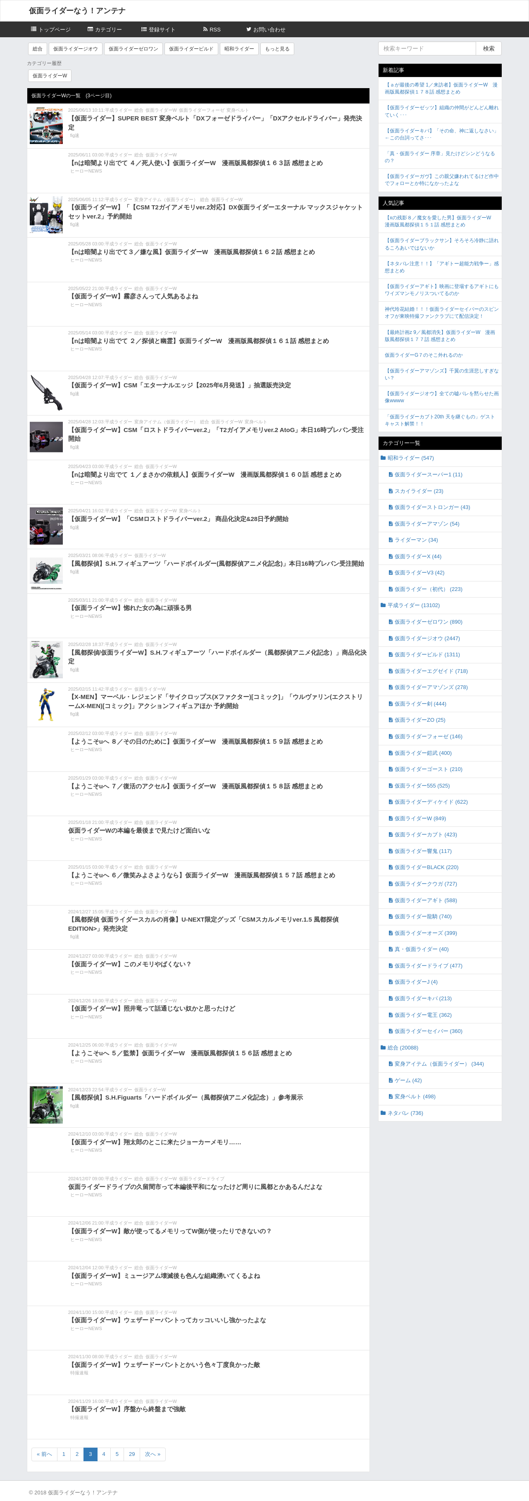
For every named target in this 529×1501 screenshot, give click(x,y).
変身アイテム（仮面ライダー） (166, 199)
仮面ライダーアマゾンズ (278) (431, 687)
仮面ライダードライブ (201, 1178)
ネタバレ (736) (405, 1113)
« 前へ (44, 1454)
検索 (489, 48)
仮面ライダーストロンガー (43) (432, 507)
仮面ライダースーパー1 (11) (428, 474)
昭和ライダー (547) (411, 458)
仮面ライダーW (50, 76)
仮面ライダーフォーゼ (201, 110)
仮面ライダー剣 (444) (420, 704)
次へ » (152, 1454)
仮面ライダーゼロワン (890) (428, 622)
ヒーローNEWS (86, 170)
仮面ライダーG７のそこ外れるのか (424, 355)
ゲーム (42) (408, 1080)
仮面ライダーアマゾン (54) (427, 524)
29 (132, 1454)
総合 (38, 49)
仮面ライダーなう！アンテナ (77, 11)
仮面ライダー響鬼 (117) (423, 851)
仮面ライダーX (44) (418, 556)
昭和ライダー (239, 49)
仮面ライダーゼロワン (133, 49)
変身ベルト (237, 110)
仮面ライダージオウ (75, 49)
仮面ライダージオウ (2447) (427, 638)
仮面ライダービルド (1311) (427, 654)
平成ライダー (118, 110)
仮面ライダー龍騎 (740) (423, 916)
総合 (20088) (403, 1048)
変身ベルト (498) (415, 1096)
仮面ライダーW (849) (420, 818)
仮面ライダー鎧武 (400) (423, 753)
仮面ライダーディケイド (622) (431, 802)
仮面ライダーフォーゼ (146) (428, 736)
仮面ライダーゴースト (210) (428, 769)
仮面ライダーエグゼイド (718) (431, 671)
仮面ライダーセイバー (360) (428, 1031)
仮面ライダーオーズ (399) (426, 933)
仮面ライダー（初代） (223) (428, 589)
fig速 (75, 135)
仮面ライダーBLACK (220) (427, 867)
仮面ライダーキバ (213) (423, 998)
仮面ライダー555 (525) (422, 786)
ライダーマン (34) (416, 540)
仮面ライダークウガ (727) (426, 884)
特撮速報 (79, 1372)
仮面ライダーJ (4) (416, 982)
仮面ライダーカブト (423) (426, 834)
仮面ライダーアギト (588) (426, 900)
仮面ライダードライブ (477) (428, 966)
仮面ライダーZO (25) (420, 720)
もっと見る (277, 49)
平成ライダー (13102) (414, 605)
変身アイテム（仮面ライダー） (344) (439, 1064)
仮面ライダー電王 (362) (423, 1015)
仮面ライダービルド (191, 49)
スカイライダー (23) (419, 491)
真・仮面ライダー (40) (422, 949)
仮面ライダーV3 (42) (420, 572)
